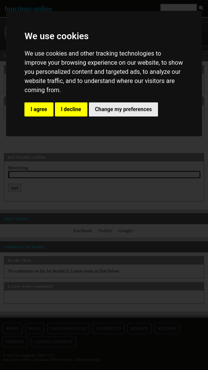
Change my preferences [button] (123, 109)
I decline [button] (71, 109)
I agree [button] (39, 109)
